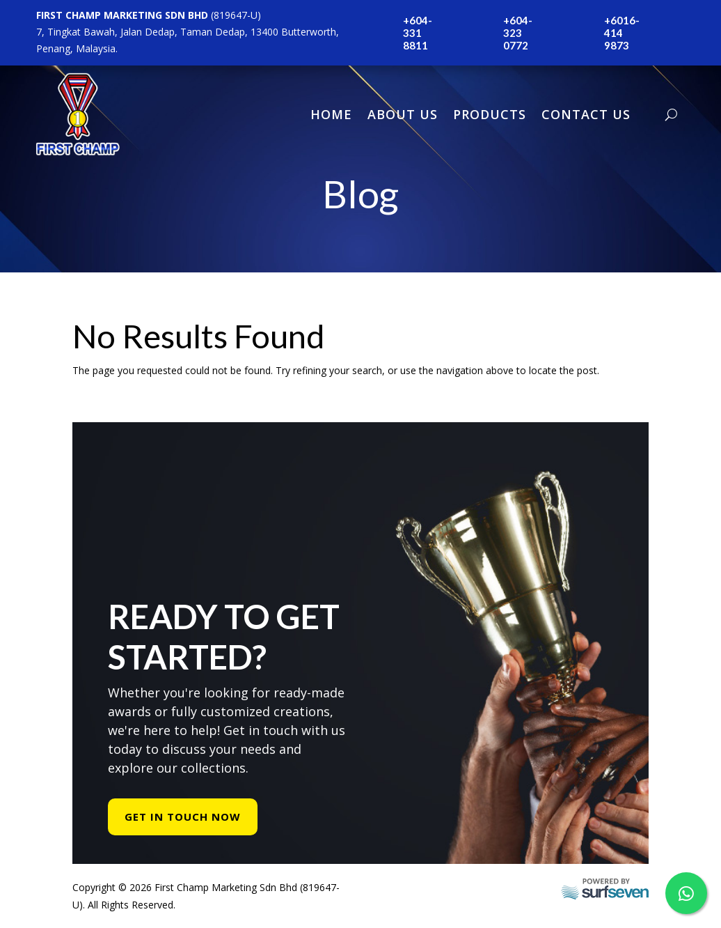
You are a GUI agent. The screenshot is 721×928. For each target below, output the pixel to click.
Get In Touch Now (183, 816)
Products (489, 114)
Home (331, 114)
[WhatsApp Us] (686, 893)
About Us (402, 114)
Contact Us (586, 114)
